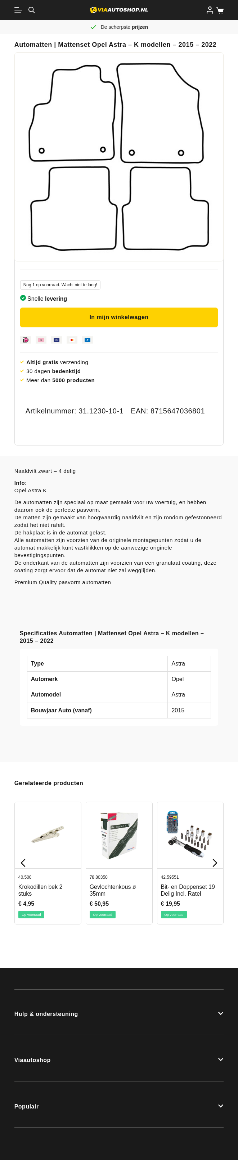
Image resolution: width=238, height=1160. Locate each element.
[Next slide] (215, 863)
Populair (26, 1106)
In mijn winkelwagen (118, 317)
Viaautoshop (32, 1060)
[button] (119, 1012)
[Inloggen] (210, 10)
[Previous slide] (23, 863)
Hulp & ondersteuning (46, 1014)
